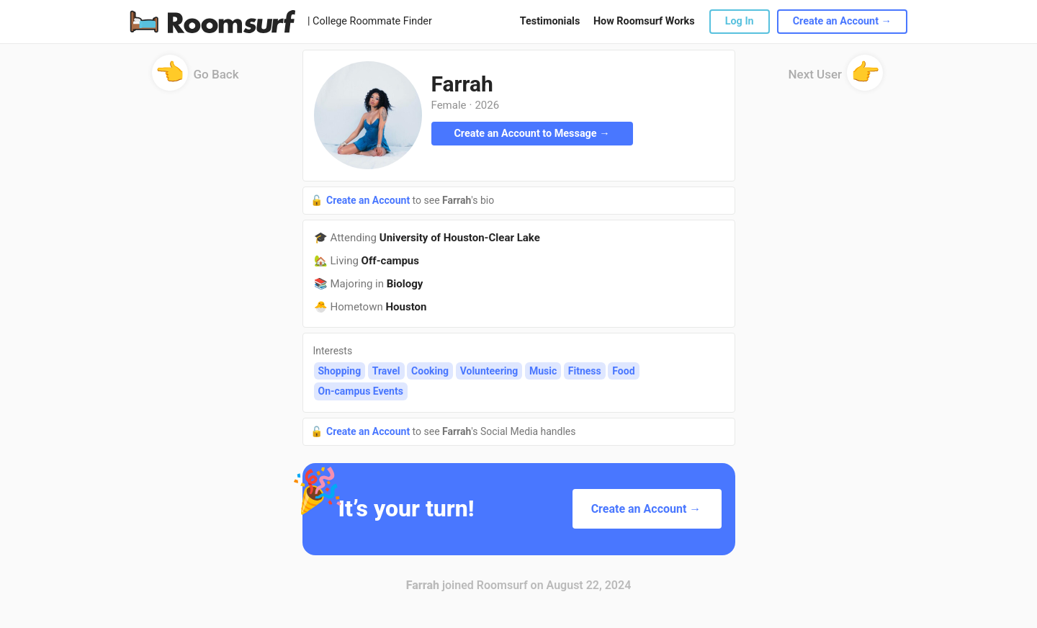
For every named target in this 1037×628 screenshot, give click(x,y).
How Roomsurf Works (644, 21)
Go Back (195, 79)
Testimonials (550, 21)
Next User (836, 79)
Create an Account (369, 200)
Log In (739, 21)
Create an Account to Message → (531, 133)
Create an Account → (842, 21)
